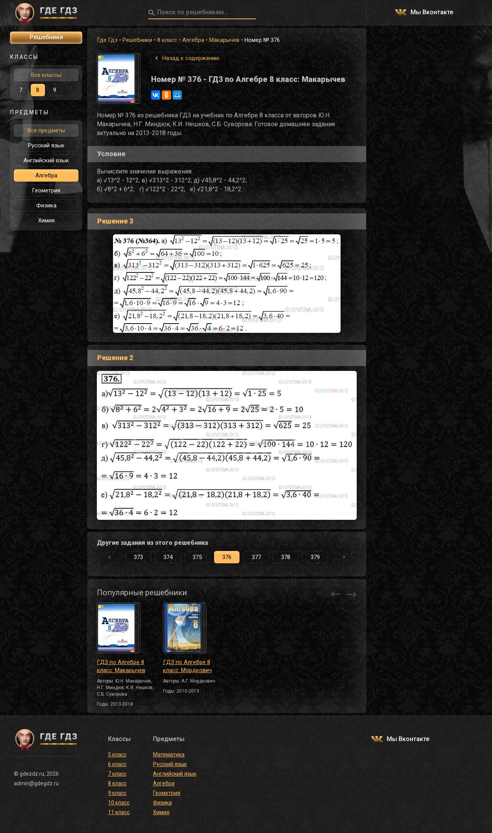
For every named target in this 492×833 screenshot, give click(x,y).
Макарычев (224, 40)
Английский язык (46, 160)
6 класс (117, 764)
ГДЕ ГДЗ (46, 12)
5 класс (117, 754)
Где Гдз (107, 40)
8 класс (167, 40)
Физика (46, 205)
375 (197, 557)
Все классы (46, 75)
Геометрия (46, 190)
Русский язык (46, 145)
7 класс (117, 774)
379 (315, 557)
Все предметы (46, 130)
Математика (168, 754)
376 (226, 557)
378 (285, 557)
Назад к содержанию (190, 58)
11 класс (119, 812)
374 (168, 557)
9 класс (117, 793)
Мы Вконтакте (432, 12)
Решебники (137, 40)
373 (138, 557)
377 (256, 557)
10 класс (119, 803)
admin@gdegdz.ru (36, 783)
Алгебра (193, 40)
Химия (46, 220)
